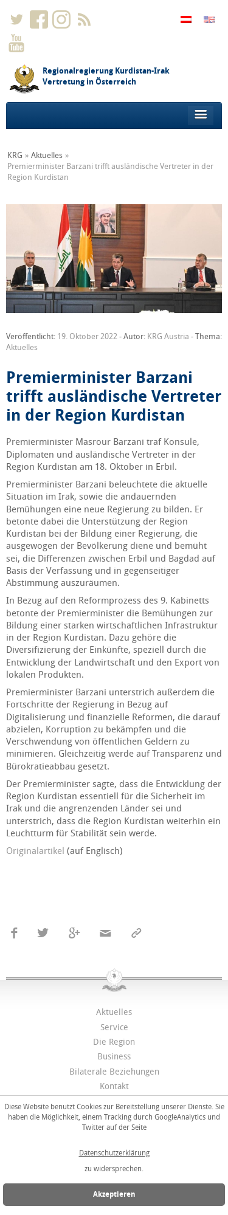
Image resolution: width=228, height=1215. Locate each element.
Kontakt (114, 1086)
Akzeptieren (114, 1194)
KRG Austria (168, 336)
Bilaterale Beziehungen (114, 1072)
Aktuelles (47, 155)
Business (114, 1057)
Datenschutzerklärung (114, 1153)
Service (114, 1027)
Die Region (114, 1042)
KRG (14, 155)
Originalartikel (35, 850)
